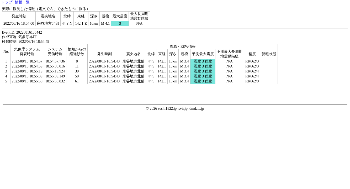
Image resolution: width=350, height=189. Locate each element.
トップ (6, 2)
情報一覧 (22, 2)
